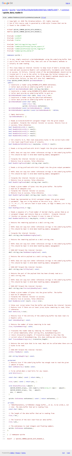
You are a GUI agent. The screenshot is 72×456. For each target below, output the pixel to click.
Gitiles (12, 453)
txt (63, 453)
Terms (23, 453)
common (65, 10)
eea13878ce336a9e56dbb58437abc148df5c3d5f (37, 10)
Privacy (17, 453)
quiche (5, 10)
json (68, 453)
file (43, 17)
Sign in (68, 3)
